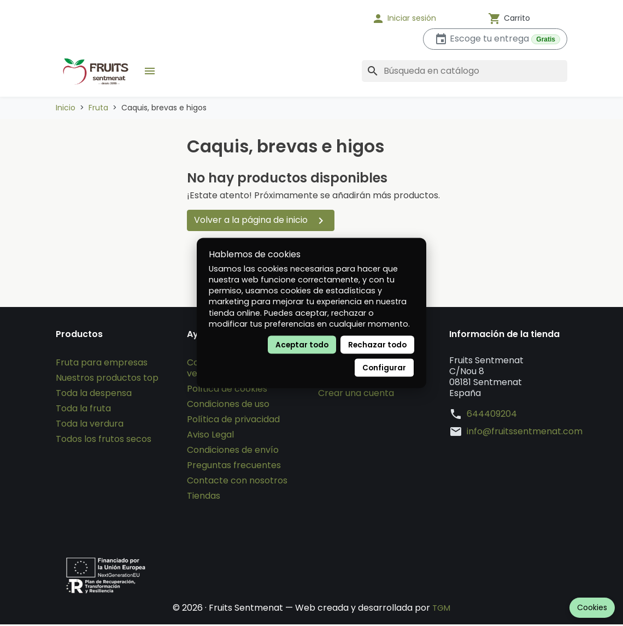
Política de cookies (227, 390)
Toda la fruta (83, 410)
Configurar (384, 367)
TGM (441, 609)
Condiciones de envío (233, 451)
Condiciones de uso (228, 405)
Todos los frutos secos (103, 440)
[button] (418, 18)
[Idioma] (328, 18)
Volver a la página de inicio (260, 220)
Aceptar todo (301, 344)
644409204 (492, 415)
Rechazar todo (377, 344)
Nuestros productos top (107, 379)
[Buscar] (464, 71)
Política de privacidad (233, 421)
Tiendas (203, 497)
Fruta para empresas (102, 364)
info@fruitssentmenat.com (525, 433)
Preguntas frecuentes (234, 466)
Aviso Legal (210, 436)
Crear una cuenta (356, 394)
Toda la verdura (90, 425)
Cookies (592, 607)
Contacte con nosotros (237, 482)
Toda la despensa (94, 394)
